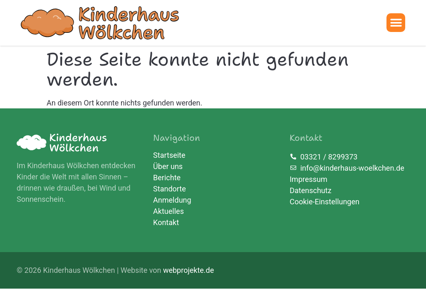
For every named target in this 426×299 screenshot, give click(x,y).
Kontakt (166, 222)
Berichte (167, 178)
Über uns (168, 166)
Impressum (308, 179)
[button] (395, 22)
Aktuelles (168, 211)
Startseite (169, 155)
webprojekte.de (188, 270)
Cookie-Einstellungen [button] (324, 201)
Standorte (169, 189)
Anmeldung (172, 200)
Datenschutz (310, 190)
